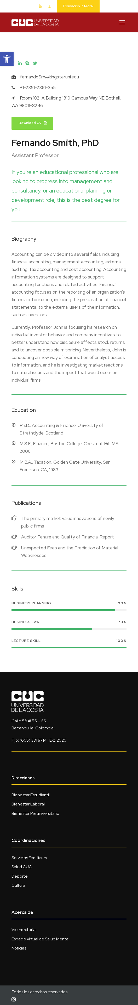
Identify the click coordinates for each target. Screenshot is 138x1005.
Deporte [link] (20, 876)
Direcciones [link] (23, 777)
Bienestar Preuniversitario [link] (35, 813)
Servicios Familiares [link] (29, 857)
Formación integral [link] (78, 6)
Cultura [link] (18, 885)
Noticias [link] (19, 948)
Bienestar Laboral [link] (28, 804)
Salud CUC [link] (22, 867)
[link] (7, 59)
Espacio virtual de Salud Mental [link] (40, 939)
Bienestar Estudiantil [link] (31, 795)
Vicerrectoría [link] (24, 929)
